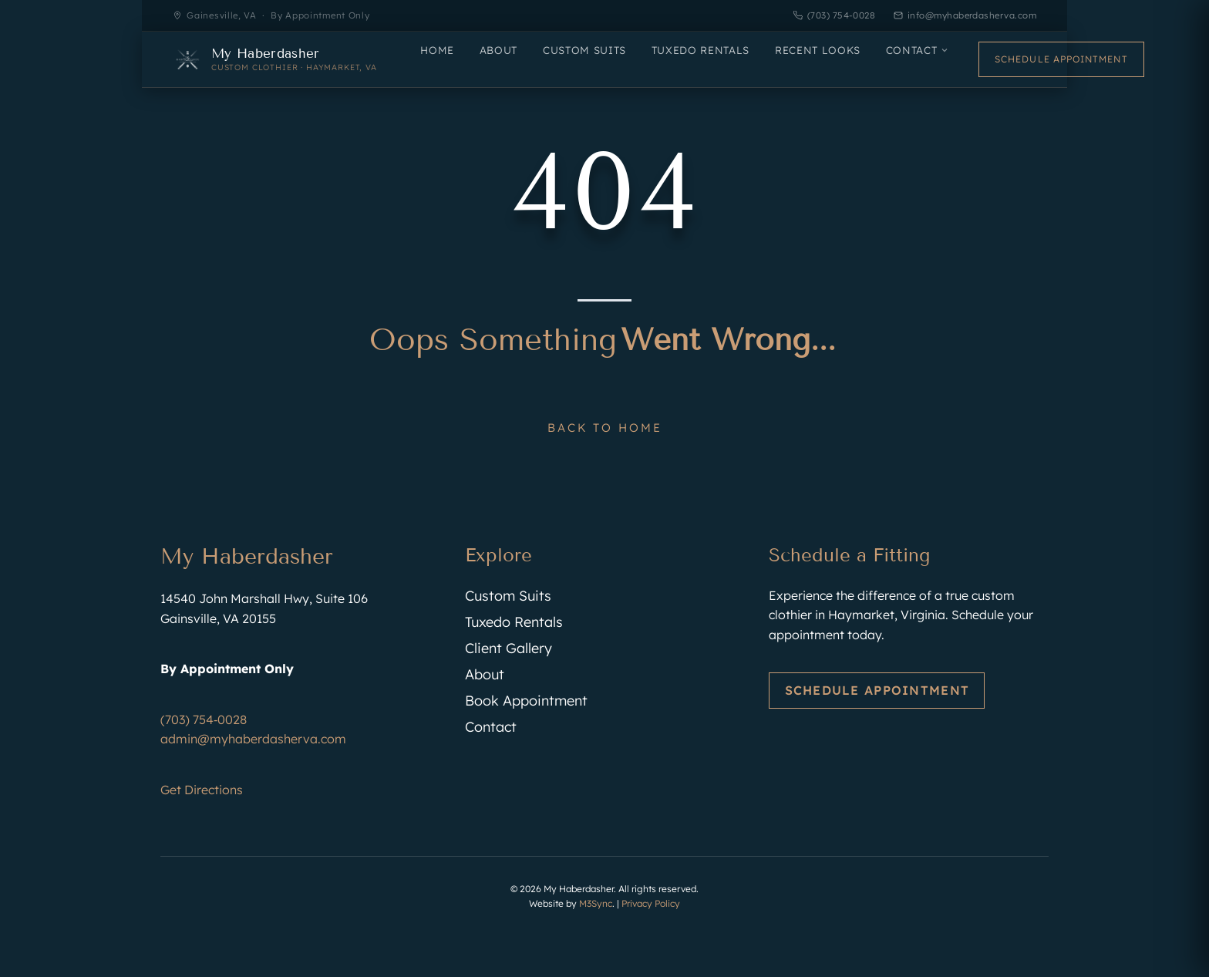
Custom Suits (584, 50)
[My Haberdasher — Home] (275, 59)
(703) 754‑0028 (203, 719)
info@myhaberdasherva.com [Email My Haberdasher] (965, 15)
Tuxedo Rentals (700, 50)
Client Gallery (508, 648)
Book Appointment (526, 700)
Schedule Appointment (877, 690)
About (498, 50)
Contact (917, 50)
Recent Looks (817, 50)
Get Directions (201, 789)
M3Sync (595, 903)
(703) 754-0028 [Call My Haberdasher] (834, 15)
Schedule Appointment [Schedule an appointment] (1061, 59)
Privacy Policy (650, 903)
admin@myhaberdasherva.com (253, 738)
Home (437, 50)
